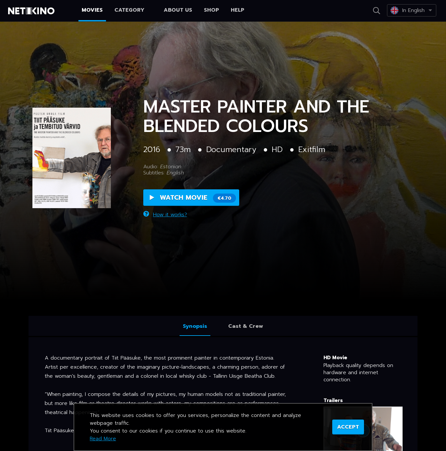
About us (178, 10)
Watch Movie (193, 198)
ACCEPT (348, 427)
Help (237, 10)
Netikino (32, 11)
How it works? (165, 215)
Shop (211, 10)
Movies (92, 10)
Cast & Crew (245, 326)
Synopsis (195, 326)
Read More (103, 438)
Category (133, 10)
